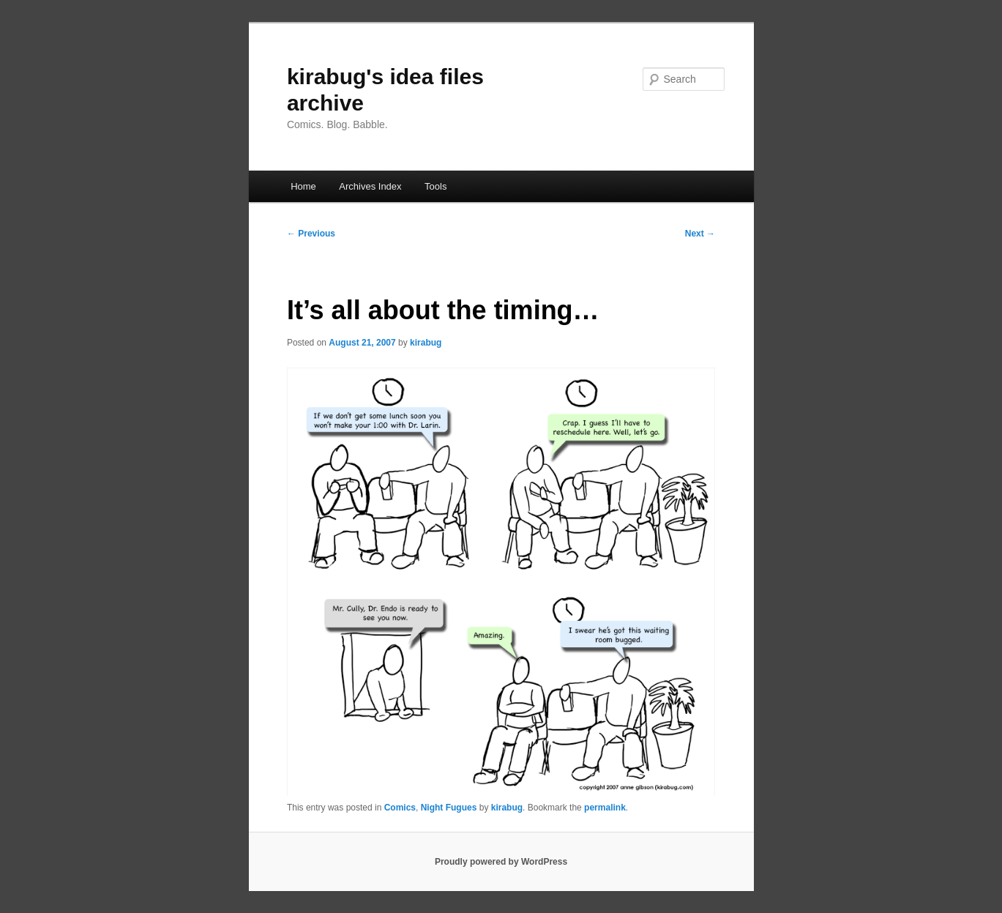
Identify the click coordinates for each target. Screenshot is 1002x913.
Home (303, 186)
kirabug (425, 343)
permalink (605, 807)
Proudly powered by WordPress (501, 862)
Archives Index (370, 186)
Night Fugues (449, 807)
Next (700, 233)
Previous (311, 233)
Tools (435, 186)
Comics (400, 807)
